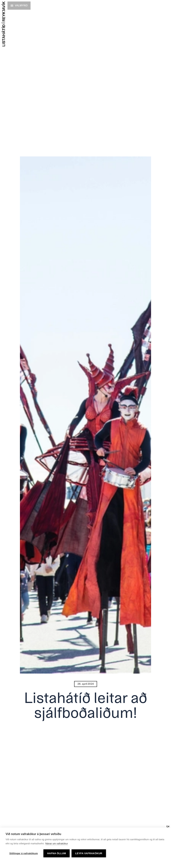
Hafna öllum (56, 853)
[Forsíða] (3, 23)
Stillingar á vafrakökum (23, 853)
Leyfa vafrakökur (88, 853)
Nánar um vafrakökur (56, 843)
